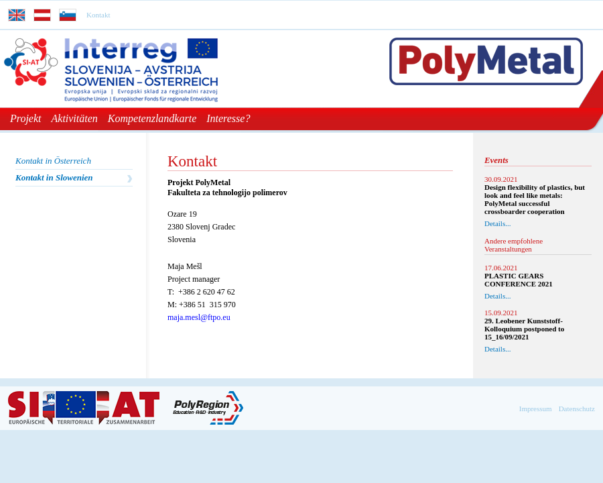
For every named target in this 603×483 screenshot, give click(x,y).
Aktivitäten (75, 118)
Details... (497, 223)
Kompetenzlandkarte (152, 118)
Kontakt (98, 15)
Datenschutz (577, 409)
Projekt (26, 118)
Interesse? (228, 118)
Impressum (535, 409)
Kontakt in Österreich (53, 161)
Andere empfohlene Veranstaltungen (513, 245)
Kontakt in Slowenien (54, 177)
